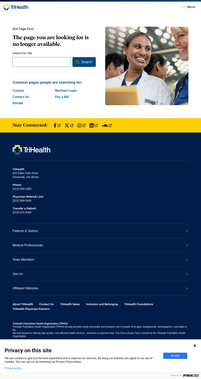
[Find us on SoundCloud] (106, 125)
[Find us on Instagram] (81, 125)
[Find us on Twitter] (69, 125)
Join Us (100, 274)
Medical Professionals (100, 245)
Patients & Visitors (100, 231)
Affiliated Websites (100, 288)
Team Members (100, 259)
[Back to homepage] (15, 7)
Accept (175, 355)
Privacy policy (13, 368)
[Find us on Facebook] (57, 125)
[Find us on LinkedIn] (93, 125)
